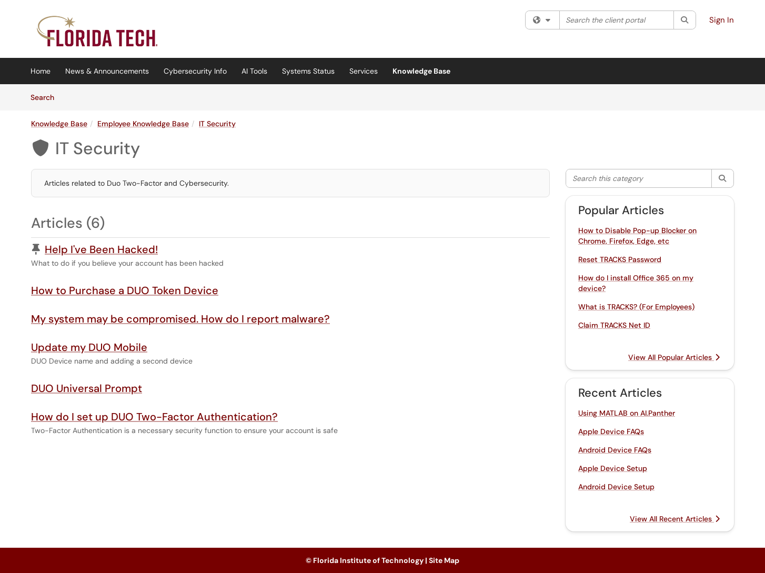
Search (46, 97)
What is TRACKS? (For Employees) (636, 306)
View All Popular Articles (674, 357)
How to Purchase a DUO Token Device (124, 290)
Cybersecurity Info (195, 71)
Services (363, 71)
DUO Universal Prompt (86, 388)
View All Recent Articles (675, 519)
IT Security (217, 123)
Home (41, 71)
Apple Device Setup (612, 468)
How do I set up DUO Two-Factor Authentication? (154, 417)
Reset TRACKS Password (619, 259)
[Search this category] (639, 178)
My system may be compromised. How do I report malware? (180, 319)
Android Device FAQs (614, 450)
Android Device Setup (616, 486)
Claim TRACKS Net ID (614, 325)
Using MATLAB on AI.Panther (626, 413)
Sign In (721, 20)
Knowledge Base (421, 71)
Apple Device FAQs (611, 431)
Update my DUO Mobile (89, 347)
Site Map (444, 560)
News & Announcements (107, 71)
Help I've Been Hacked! (101, 249)
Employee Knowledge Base (143, 123)
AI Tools (254, 71)
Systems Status (308, 71)
